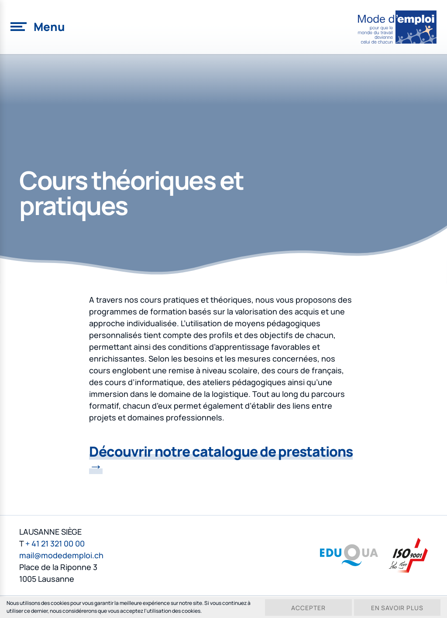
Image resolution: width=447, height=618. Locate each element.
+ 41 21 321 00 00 (55, 542)
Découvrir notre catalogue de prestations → (221, 458)
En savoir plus (397, 608)
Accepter (307, 608)
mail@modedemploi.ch (61, 554)
